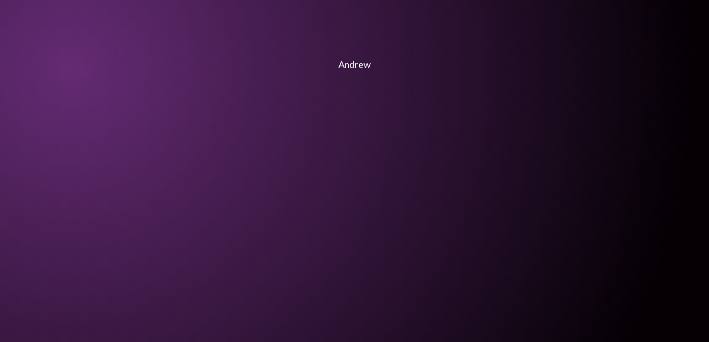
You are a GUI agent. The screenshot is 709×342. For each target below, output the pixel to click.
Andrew (354, 64)
